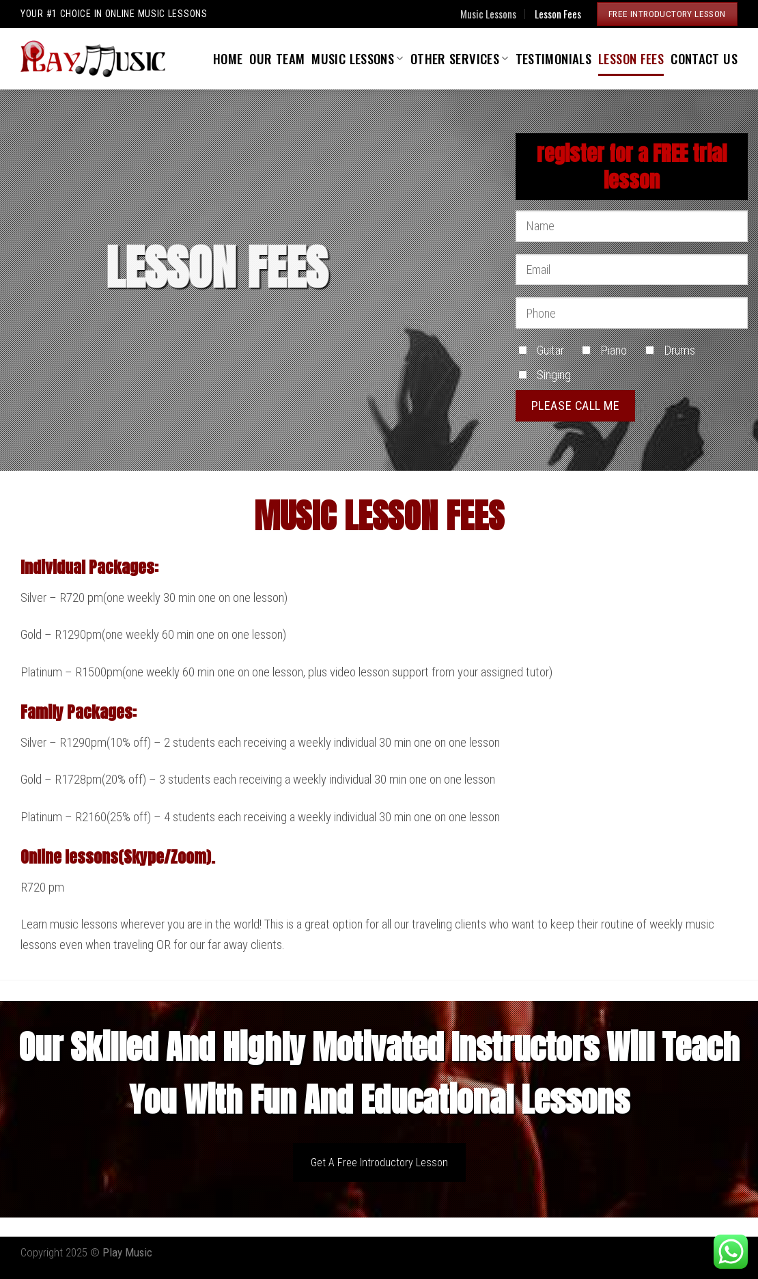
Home (228, 58)
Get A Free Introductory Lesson (379, 1162)
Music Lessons (488, 13)
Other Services (459, 58)
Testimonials (554, 58)
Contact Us (704, 58)
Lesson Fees (558, 13)
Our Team (277, 58)
